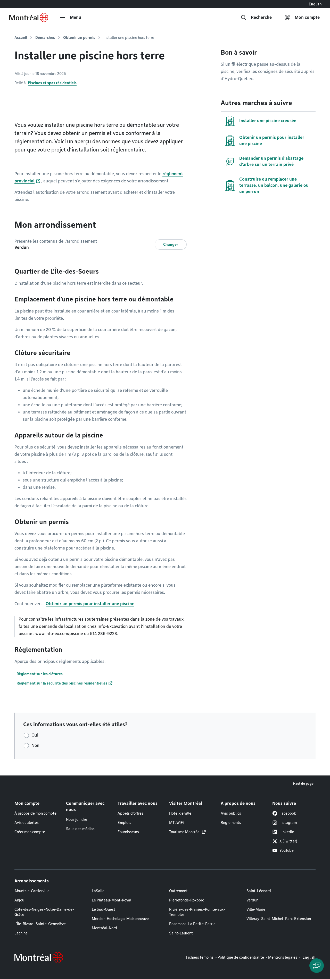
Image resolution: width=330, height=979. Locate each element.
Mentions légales (282, 957)
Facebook (284, 813)
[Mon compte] (302, 17)
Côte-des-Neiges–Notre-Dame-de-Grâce (44, 912)
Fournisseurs (128, 832)
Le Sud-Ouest (103, 909)
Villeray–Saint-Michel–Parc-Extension (278, 919)
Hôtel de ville (180, 813)
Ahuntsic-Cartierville (32, 891)
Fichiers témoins (199, 957)
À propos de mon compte (35, 813)
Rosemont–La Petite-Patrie (192, 924)
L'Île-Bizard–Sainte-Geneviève (40, 924)
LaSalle (98, 891)
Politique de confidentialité (241, 957)
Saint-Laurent (181, 933)
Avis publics (231, 813)
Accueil (20, 38)
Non (35, 745)
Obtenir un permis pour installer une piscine (90, 603)
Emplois (124, 823)
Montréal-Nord (104, 928)
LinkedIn (283, 831)
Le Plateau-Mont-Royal (111, 900)
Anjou (19, 900)
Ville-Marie (255, 909)
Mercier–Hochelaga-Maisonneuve (120, 919)
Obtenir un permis (79, 38)
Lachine (21, 933)
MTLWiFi (176, 823)
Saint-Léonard (258, 891)
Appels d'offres (130, 813)
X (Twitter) (284, 841)
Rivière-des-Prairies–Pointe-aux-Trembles (197, 912)
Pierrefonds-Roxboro (186, 900)
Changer (170, 244)
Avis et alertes (26, 823)
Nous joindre (76, 819)
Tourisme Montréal (185, 832)
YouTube (283, 850)
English (315, 4)
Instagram (284, 822)
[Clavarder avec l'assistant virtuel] (316, 965)
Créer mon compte (29, 832)
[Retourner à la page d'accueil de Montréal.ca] (28, 17)
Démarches (45, 38)
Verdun (252, 900)
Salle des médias (80, 829)
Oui (34, 735)
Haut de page (303, 784)
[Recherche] (256, 17)
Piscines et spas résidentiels (52, 83)
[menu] (70, 17)
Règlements (231, 823)
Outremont (178, 891)
